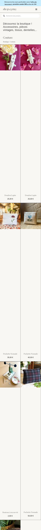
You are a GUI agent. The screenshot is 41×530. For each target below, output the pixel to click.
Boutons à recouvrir (10, 512)
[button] (36, 9)
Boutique (6, 41)
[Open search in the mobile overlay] (20, 16)
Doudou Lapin (10, 195)
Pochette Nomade (10, 354)
